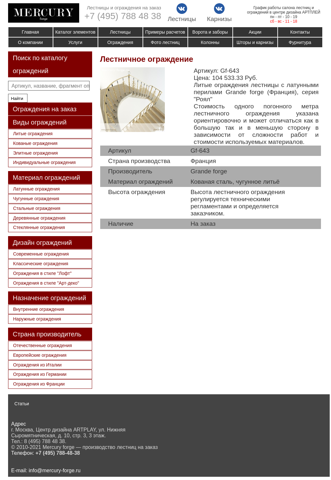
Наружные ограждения (37, 319)
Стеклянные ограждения (39, 227)
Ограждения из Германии (40, 374)
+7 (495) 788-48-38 (58, 453)
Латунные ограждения (36, 188)
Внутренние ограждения (38, 309)
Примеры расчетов (165, 32)
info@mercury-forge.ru (54, 470)
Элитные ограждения (35, 153)
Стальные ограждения (36, 208)
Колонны (210, 42)
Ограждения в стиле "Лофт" (42, 273)
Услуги (75, 42)
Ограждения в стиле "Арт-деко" (46, 283)
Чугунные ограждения (36, 198)
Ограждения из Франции (39, 384)
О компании (30, 42)
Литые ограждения (33, 133)
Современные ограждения (41, 253)
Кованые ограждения (35, 143)
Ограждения (120, 42)
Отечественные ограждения (42, 345)
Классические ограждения (41, 263)
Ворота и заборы (210, 32)
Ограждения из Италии (37, 364)
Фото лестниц (165, 42)
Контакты (300, 32)
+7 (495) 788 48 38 (122, 16)
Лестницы (120, 32)
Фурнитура (300, 42)
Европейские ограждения (40, 355)
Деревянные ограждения (39, 218)
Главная (30, 32)
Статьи (22, 403)
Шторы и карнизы (255, 42)
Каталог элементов (75, 32)
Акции (255, 32)
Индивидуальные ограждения (44, 162)
